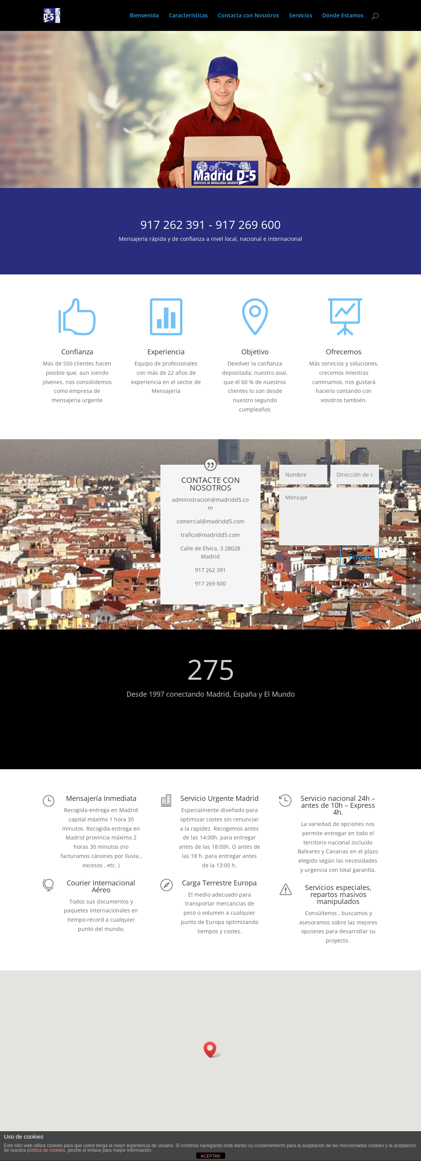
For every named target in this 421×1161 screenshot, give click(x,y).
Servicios (300, 16)
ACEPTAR (210, 1156)
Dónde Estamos (343, 16)
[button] (212, 1049)
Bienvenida (144, 16)
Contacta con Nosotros (248, 16)
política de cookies (46, 1150)
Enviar (359, 556)
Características (188, 16)
